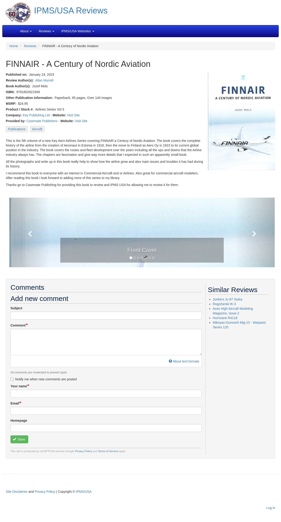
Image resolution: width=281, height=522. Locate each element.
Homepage (18, 420)
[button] (142, 232)
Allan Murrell (44, 80)
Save (19, 439)
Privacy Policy (83, 451)
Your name (18, 386)
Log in (270, 508)
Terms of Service (108, 451)
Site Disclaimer (16, 491)
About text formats (184, 361)
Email (14, 403)
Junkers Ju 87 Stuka (227, 299)
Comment (18, 325)
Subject (16, 308)
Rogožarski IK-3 (224, 304)
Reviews (30, 46)
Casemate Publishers (42, 121)
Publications (17, 129)
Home (13, 46)
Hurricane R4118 (225, 318)
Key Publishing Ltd (36, 115)
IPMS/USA (83, 491)
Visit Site (73, 115)
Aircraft (37, 129)
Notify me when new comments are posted (43, 379)
